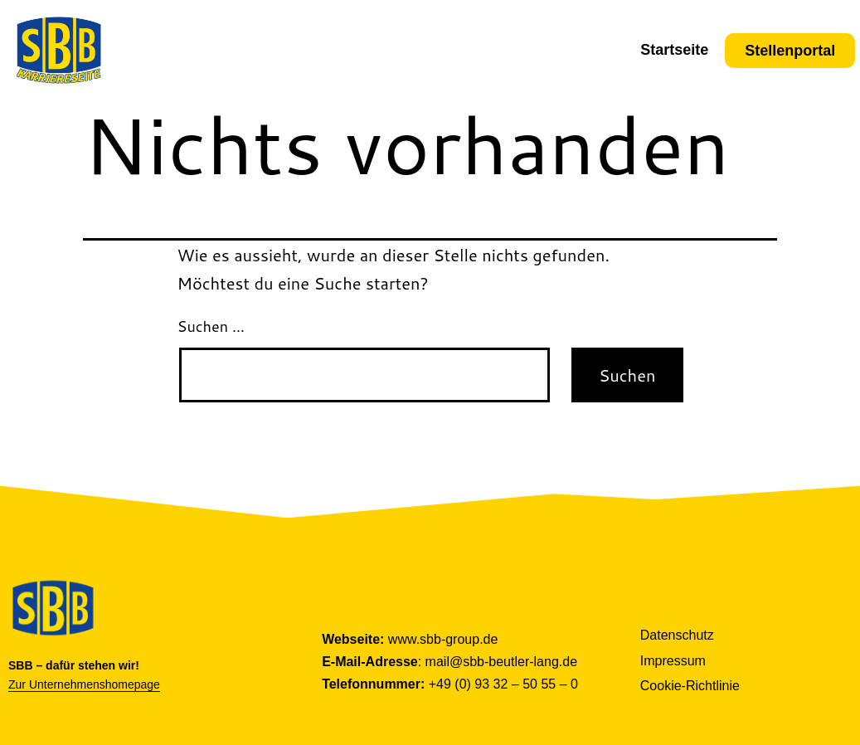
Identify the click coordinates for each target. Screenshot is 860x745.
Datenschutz (677, 635)
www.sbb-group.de (443, 639)
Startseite (674, 49)
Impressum (673, 661)
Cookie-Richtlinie (690, 686)
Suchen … (211, 326)
